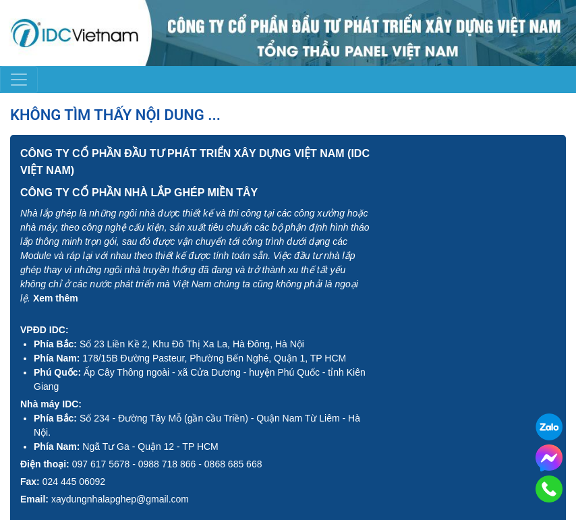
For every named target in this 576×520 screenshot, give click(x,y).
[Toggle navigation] (19, 79)
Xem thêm (55, 298)
